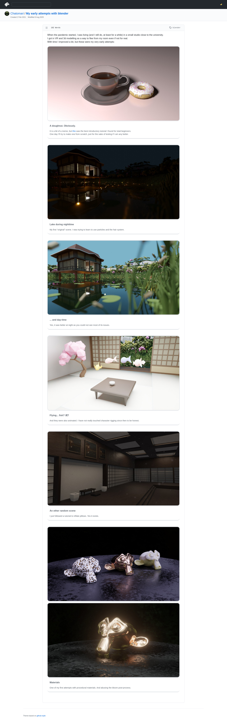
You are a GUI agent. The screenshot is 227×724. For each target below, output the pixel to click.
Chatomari (17, 13)
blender (175, 28)
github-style (41, 716)
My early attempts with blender (47, 13)
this (74, 131)
